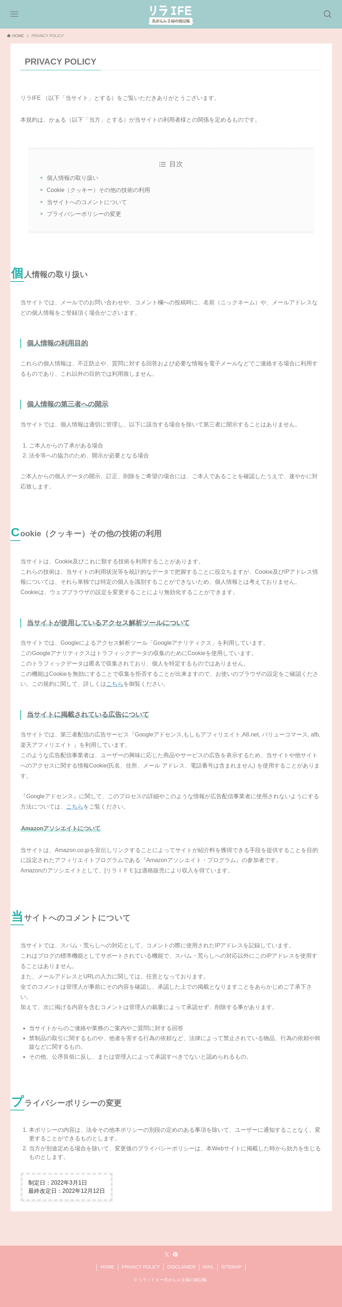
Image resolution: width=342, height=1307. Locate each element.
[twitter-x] (167, 1254)
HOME (107, 1267)
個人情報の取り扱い (72, 178)
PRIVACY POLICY (141, 1267)
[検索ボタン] (327, 14)
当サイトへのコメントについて (87, 202)
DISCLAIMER (181, 1267)
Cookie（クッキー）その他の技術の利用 (98, 190)
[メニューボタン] (14, 14)
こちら (114, 684)
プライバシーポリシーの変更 (84, 214)
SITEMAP (231, 1267)
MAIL (208, 1267)
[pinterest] (175, 1254)
